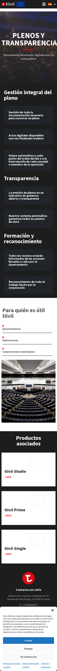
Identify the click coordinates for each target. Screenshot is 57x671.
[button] (52, 610)
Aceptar (29, 640)
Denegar (28, 648)
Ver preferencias (28, 657)
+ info (7, 476)
